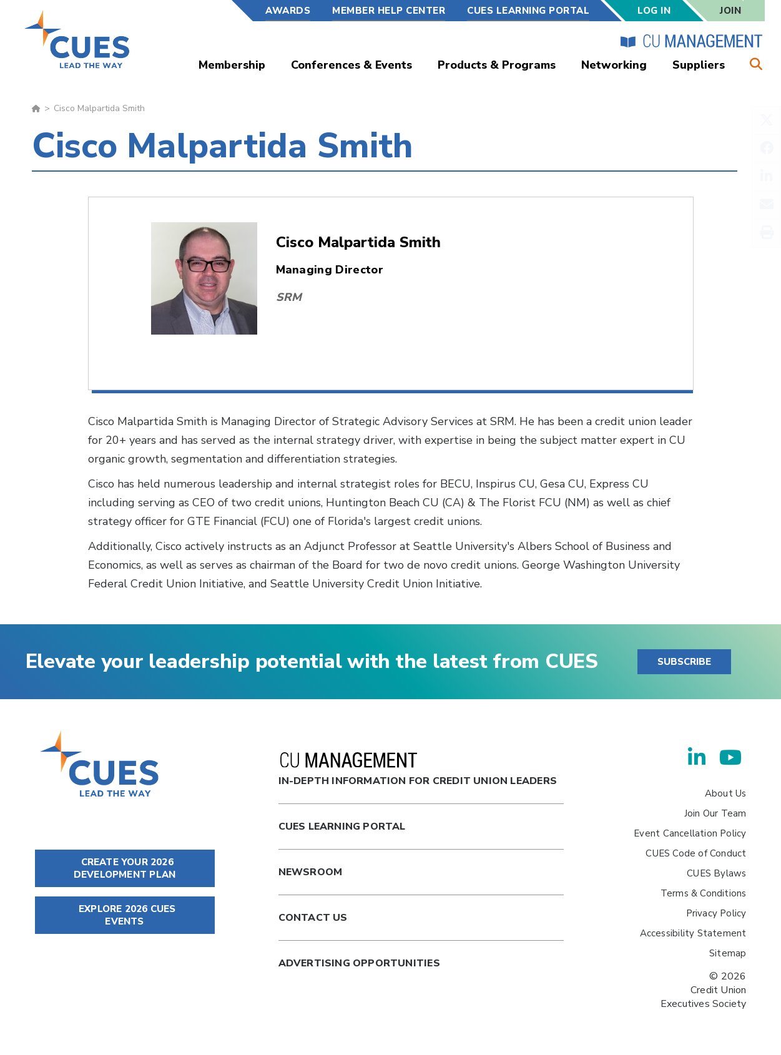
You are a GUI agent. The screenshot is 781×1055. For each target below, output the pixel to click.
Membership (232, 64)
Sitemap (727, 953)
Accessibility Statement (693, 933)
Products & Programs (497, 64)
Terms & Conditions (704, 893)
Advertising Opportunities (359, 963)
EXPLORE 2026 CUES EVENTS (125, 915)
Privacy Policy (716, 913)
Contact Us (313, 918)
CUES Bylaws (716, 873)
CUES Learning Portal (528, 10)
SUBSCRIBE (684, 661)
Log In (653, 10)
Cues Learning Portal (342, 826)
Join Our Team (715, 813)
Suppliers (698, 64)
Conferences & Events (351, 64)
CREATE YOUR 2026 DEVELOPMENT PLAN (124, 868)
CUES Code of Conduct (696, 853)
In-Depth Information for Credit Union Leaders (417, 770)
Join (730, 10)
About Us (726, 793)
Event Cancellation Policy (690, 833)
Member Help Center (388, 10)
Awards (287, 10)
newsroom (310, 872)
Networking (614, 64)
